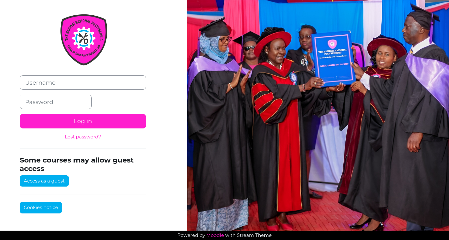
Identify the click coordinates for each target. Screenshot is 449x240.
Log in (83, 121)
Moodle (215, 235)
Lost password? (83, 137)
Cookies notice (41, 207)
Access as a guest (44, 181)
